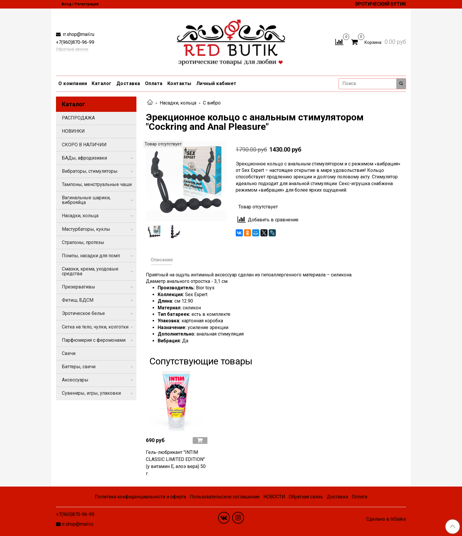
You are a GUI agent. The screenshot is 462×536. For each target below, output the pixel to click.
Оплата (154, 83)
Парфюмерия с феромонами (94, 340)
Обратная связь (306, 497)
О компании (72, 83)
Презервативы (78, 287)
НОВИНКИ (73, 131)
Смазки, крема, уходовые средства (90, 271)
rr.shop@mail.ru (78, 34)
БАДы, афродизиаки (84, 158)
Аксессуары (75, 380)
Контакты (179, 83)
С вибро (212, 103)
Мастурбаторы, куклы (86, 229)
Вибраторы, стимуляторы (90, 171)
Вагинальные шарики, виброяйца (86, 200)
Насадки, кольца (178, 103)
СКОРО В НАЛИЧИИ (84, 144)
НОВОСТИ (274, 497)
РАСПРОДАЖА (78, 118)
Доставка (128, 83)
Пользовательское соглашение (225, 497)
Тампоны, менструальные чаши (97, 184)
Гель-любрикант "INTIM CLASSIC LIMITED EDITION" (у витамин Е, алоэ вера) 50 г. (176, 462)
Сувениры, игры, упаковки (91, 393)
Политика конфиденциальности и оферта (140, 497)
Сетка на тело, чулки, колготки (95, 327)
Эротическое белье (83, 313)
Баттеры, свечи (78, 366)
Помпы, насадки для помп (91, 255)
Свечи (68, 353)
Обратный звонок (72, 49)
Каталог (102, 83)
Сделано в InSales (386, 519)
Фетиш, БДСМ (77, 300)
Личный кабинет (216, 83)
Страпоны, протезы (83, 242)
